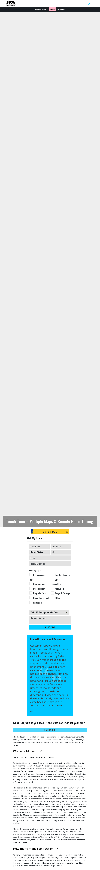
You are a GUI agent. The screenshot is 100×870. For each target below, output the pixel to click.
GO (67, 531)
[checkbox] (50, 589)
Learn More (61, 9)
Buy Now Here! (50, 729)
